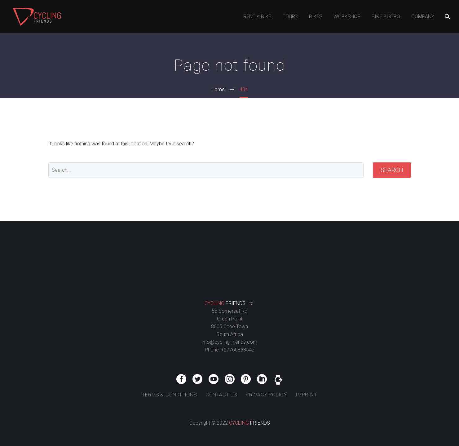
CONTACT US (221, 395)
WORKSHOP (346, 17)
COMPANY (422, 17)
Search (392, 170)
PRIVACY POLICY (266, 395)
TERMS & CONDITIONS (169, 395)
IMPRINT (306, 395)
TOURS (290, 17)
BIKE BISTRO (386, 17)
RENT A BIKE (257, 17)
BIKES (315, 17)
